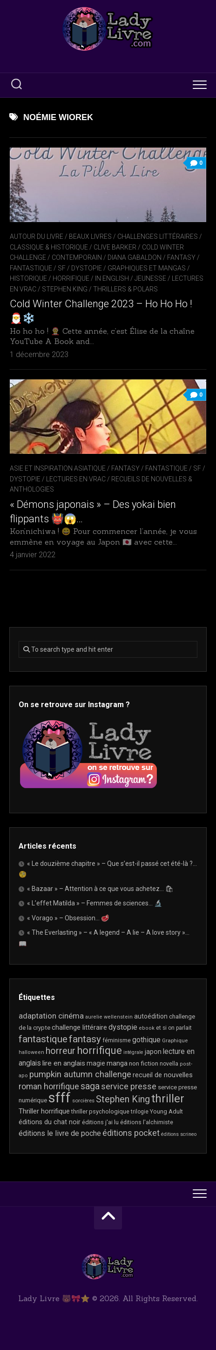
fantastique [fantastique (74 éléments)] (43, 1039)
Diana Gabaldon (135, 257)
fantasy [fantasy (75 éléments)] (85, 1039)
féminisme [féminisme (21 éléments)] (116, 1040)
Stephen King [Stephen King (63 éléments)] (123, 1099)
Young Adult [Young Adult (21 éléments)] (166, 1111)
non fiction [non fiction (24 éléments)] (143, 1063)
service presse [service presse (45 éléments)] (128, 1086)
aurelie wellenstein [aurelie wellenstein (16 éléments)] (109, 1017)
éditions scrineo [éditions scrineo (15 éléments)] (178, 1134)
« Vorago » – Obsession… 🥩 (68, 918)
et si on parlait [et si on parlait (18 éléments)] (174, 1028)
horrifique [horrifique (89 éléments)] (99, 1050)
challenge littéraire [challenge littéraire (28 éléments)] (79, 1027)
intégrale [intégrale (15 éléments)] (133, 1052)
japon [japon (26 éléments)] (153, 1051)
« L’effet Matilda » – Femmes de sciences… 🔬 (94, 903)
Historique (28, 278)
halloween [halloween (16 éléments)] (31, 1052)
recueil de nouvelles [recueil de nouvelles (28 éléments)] (163, 1075)
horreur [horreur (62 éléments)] (60, 1051)
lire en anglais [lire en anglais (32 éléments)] (63, 1063)
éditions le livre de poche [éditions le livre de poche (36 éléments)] (60, 1133)
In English (112, 278)
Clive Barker (115, 247)
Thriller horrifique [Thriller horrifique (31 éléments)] (44, 1111)
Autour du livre (36, 236)
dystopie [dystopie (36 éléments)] (122, 1027)
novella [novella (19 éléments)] (169, 1063)
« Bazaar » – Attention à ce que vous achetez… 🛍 (100, 888)
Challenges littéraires (157, 236)
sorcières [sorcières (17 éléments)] (83, 1100)
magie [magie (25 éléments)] (96, 1063)
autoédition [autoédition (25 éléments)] (151, 1016)
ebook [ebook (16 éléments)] (147, 1028)
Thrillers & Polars (125, 289)
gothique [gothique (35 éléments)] (146, 1039)
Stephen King (65, 289)
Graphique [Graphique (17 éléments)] (175, 1040)
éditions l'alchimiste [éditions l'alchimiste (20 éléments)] (146, 1122)
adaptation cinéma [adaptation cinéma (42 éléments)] (51, 1015)
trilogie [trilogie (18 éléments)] (139, 1111)
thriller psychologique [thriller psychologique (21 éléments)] (100, 1111)
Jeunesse (150, 278)
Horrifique (71, 278)
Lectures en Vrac (76, 479)
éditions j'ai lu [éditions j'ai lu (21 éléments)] (100, 1122)
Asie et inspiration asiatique (58, 468)
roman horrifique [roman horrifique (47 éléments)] (49, 1086)
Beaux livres (90, 236)
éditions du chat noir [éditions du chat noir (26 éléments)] (50, 1122)
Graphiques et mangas (147, 268)
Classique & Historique (49, 247)
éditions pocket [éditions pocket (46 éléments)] (131, 1133)
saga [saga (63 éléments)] (90, 1086)
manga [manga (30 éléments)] (117, 1063)
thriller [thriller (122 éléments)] (167, 1098)
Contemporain (77, 257)
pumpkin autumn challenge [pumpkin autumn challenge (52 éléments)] (80, 1074)
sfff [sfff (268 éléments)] (59, 1098)
